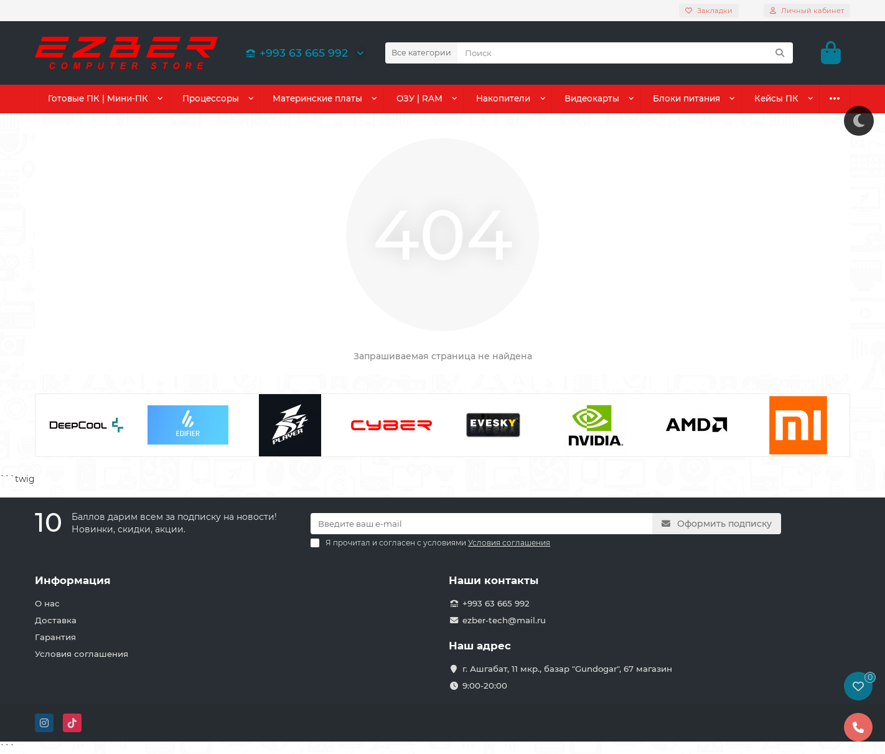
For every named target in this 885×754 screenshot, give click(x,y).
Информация (73, 580)
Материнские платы (317, 98)
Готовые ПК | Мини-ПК (97, 98)
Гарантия (55, 637)
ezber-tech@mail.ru (504, 620)
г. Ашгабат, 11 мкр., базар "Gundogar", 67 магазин (567, 669)
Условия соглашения (81, 654)
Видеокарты (592, 98)
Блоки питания (687, 98)
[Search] (625, 53)
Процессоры (210, 98)
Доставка (56, 620)
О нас (47, 603)
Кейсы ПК (777, 98)
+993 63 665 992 (295, 52)
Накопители (504, 98)
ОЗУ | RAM (419, 98)
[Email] (481, 523)
